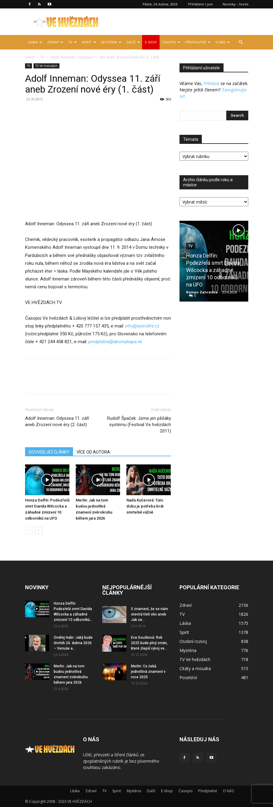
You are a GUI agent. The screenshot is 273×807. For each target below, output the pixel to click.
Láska (35, 42)
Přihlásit (211, 83)
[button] (241, 42)
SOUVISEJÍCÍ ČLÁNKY (49, 452)
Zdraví (55, 42)
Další (133, 42)
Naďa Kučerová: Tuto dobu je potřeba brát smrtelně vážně (144, 506)
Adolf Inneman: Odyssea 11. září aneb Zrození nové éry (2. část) (57, 421)
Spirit (89, 42)
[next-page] (38, 530)
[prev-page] (29, 530)
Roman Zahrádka (202, 292)
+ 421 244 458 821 (53, 341)
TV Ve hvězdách (46, 66)
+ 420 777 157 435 (90, 326)
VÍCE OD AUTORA (93, 452)
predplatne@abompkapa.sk (115, 341)
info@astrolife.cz (142, 326)
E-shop (151, 42)
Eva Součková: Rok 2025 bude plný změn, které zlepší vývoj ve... (149, 642)
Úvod (29, 57)
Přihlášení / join (200, 4)
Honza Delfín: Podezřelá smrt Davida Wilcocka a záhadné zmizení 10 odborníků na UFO (213, 270)
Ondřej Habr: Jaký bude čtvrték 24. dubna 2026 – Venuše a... (73, 642)
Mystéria (111, 42)
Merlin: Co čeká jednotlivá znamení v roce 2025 (148, 671)
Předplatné (198, 42)
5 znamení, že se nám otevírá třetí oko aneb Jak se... (149, 614)
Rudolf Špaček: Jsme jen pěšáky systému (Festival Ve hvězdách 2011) (139, 425)
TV (72, 42)
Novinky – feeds (235, 4)
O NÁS (222, 42)
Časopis (171, 42)
